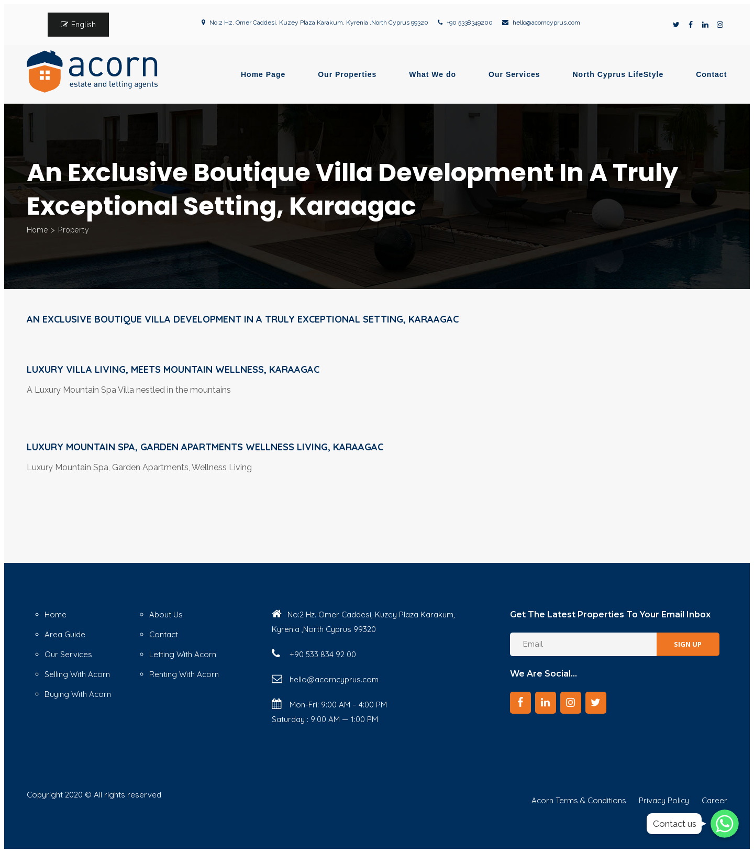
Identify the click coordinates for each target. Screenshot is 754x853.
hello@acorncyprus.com (546, 22)
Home (37, 230)
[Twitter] (595, 703)
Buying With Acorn (78, 694)
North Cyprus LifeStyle (618, 74)
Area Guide (65, 634)
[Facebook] (520, 703)
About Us (166, 614)
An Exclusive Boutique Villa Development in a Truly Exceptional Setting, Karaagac (243, 319)
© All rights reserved (123, 795)
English (83, 24)
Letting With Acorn (182, 654)
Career (714, 800)
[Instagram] (570, 703)
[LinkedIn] (545, 703)
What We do (432, 74)
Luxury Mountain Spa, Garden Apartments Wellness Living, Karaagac (205, 447)
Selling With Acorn (77, 674)
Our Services (514, 74)
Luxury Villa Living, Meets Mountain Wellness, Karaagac (173, 369)
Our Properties (347, 74)
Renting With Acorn (184, 674)
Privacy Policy (664, 800)
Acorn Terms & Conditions (578, 800)
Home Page (263, 74)
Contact (711, 74)
